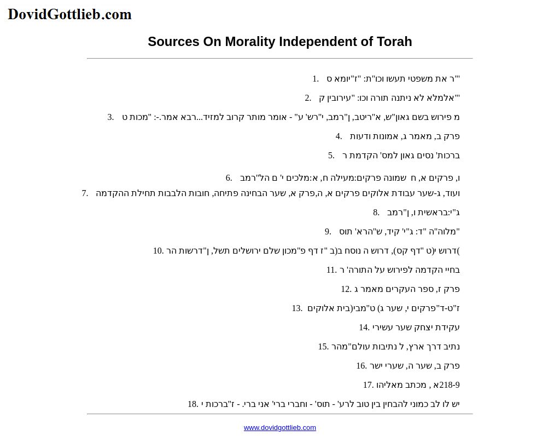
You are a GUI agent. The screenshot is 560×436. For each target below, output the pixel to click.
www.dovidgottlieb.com (280, 427)
